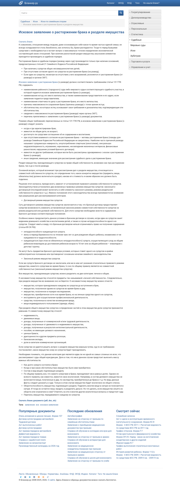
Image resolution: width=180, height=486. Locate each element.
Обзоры (43, 474)
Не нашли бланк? (151, 3)
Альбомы (64, 474)
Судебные (25, 21)
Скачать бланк (25, 42)
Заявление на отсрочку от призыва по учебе (88, 461)
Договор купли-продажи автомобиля (36, 419)
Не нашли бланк (110, 474)
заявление (30, 405)
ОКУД (121, 3)
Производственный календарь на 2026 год (39, 446)
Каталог (110, 3)
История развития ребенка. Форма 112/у (135, 452)
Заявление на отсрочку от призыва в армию (88, 437)
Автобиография (75, 416)
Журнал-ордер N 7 (124, 443)
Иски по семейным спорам (53, 21)
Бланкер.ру (31, 3)
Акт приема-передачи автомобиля (35, 431)
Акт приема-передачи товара (32, 437)
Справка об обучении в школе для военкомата (89, 458)
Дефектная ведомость (29, 434)
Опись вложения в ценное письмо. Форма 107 (40, 416)
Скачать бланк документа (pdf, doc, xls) (37, 400)
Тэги (137, 3)
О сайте (51, 480)
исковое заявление (49, 405)
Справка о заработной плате (32, 440)
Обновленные (31, 474)
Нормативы (53, 474)
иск (37, 405)
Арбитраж (135, 56)
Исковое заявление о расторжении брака (38, 82)
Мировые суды (138, 45)
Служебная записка (125, 416)
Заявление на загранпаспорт (32, 443)
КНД (129, 3)
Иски (35, 21)
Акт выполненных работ (30, 425)
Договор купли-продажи (30, 428)
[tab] (144, 12)
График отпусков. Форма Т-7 (129, 431)
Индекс (84, 474)
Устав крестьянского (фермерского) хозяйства (138, 434)
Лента (21, 474)
